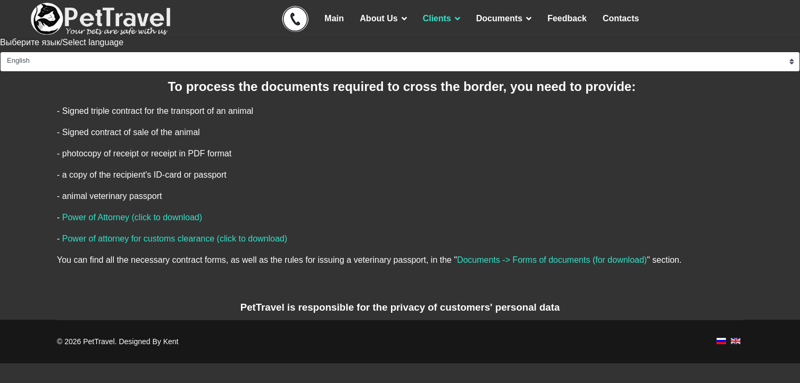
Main (334, 18)
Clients (437, 18)
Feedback (567, 18)
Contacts (621, 18)
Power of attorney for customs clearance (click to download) (174, 238)
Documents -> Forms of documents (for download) (552, 259)
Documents (499, 18)
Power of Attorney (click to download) (132, 217)
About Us (379, 18)
